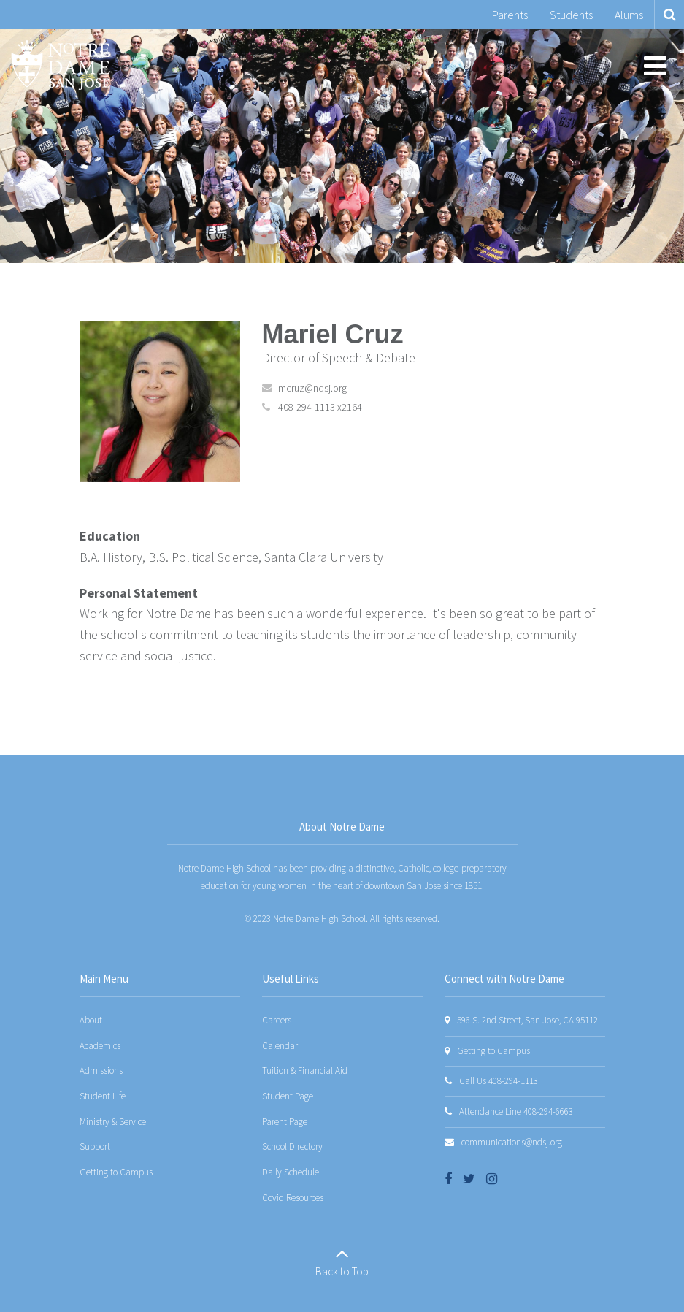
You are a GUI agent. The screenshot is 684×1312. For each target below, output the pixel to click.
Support (95, 1146)
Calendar (280, 1046)
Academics (100, 1046)
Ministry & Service (113, 1121)
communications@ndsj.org (511, 1142)
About (91, 1020)
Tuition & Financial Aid (304, 1070)
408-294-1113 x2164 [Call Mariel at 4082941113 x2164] (320, 406)
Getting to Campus (116, 1172)
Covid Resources (292, 1197)
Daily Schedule (290, 1172)
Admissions (101, 1070)
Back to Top (342, 1271)
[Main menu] (655, 65)
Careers (276, 1020)
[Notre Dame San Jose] (60, 65)
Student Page (287, 1096)
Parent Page (284, 1121)
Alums (629, 14)
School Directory (292, 1146)
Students (571, 14)
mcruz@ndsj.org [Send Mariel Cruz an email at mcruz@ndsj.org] (312, 387)
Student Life (103, 1096)
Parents (510, 14)
